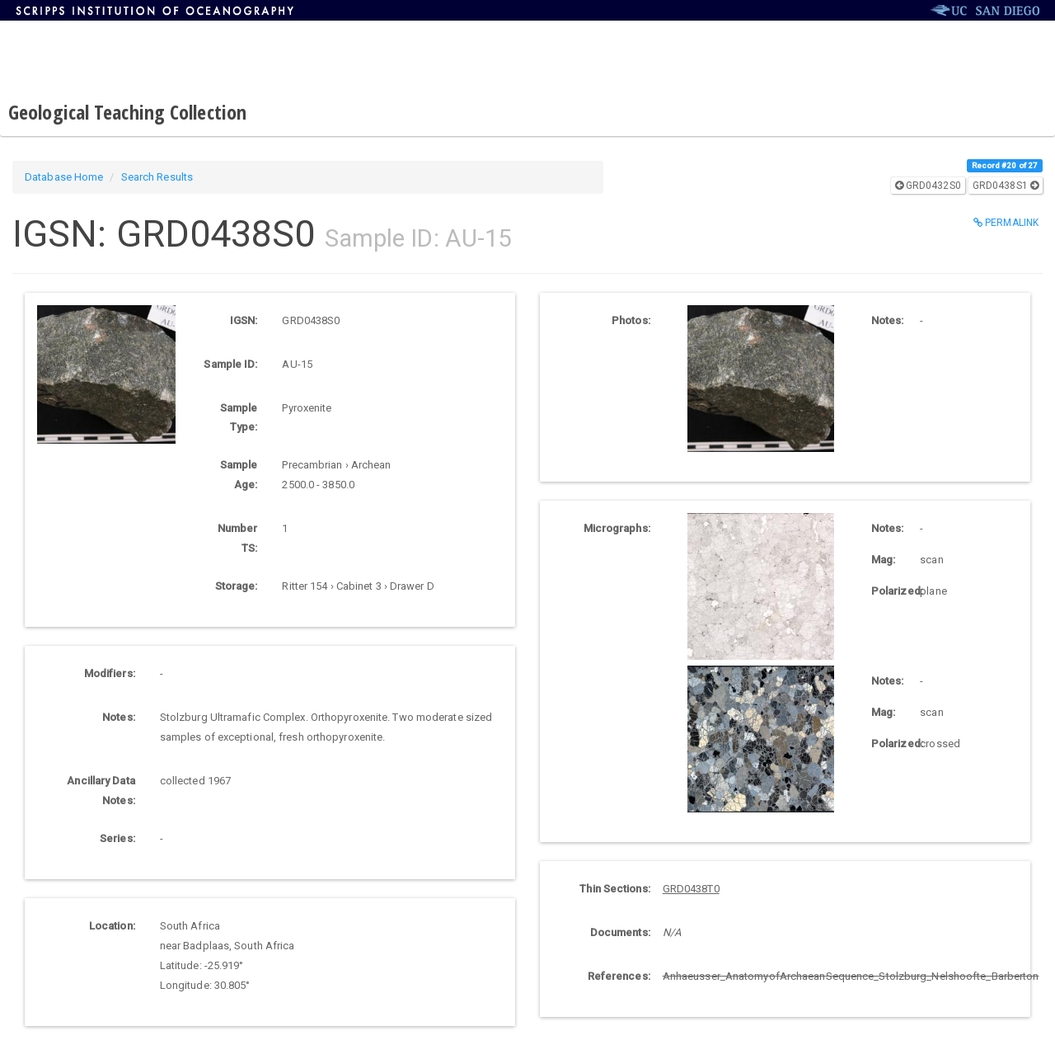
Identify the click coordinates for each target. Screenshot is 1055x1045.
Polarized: (889, 591)
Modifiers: (109, 673)
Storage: (236, 586)
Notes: (118, 717)
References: (619, 976)
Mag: (883, 559)
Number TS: (238, 538)
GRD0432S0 (928, 185)
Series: (117, 838)
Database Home (64, 177)
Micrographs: (617, 528)
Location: (112, 926)
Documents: (620, 932)
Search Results (157, 177)
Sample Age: (239, 475)
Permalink (1006, 222)
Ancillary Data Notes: (100, 790)
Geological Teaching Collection (127, 111)
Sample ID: (230, 364)
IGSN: (244, 320)
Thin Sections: (614, 889)
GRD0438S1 (1006, 185)
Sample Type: (239, 418)
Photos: (631, 320)
